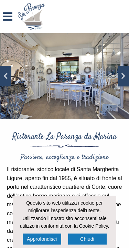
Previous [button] (5, 76)
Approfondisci (42, 239)
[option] (64, 76)
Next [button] (123, 76)
